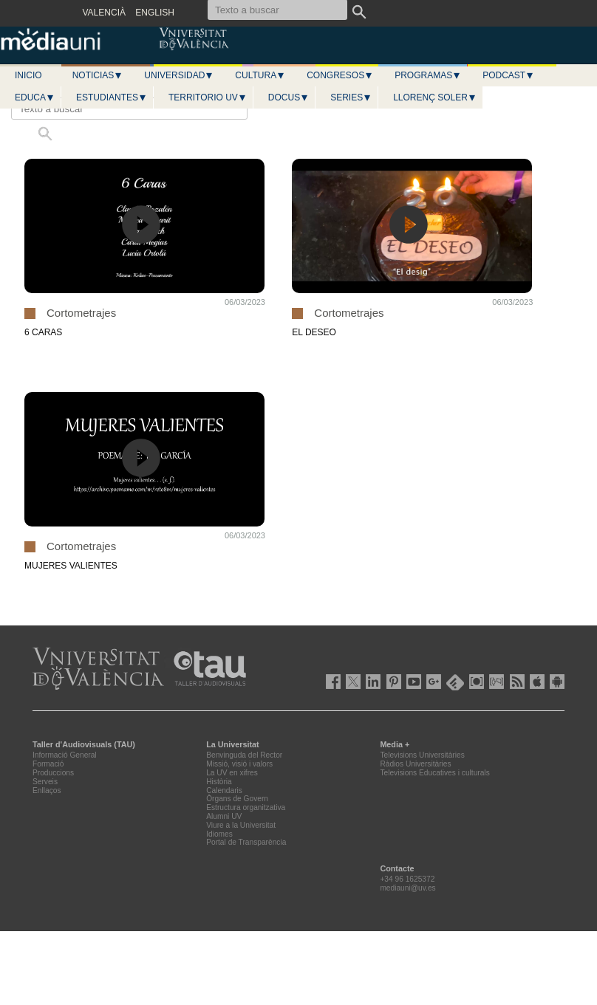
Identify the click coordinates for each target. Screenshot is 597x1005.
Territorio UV (207, 97)
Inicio (28, 75)
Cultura (260, 75)
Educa (35, 97)
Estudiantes (111, 97)
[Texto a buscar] (129, 108)
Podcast (508, 75)
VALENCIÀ (104, 12)
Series (351, 97)
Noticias (97, 75)
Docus (288, 97)
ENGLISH (154, 12)
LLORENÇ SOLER (435, 97)
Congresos (340, 75)
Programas (428, 75)
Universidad (179, 75)
